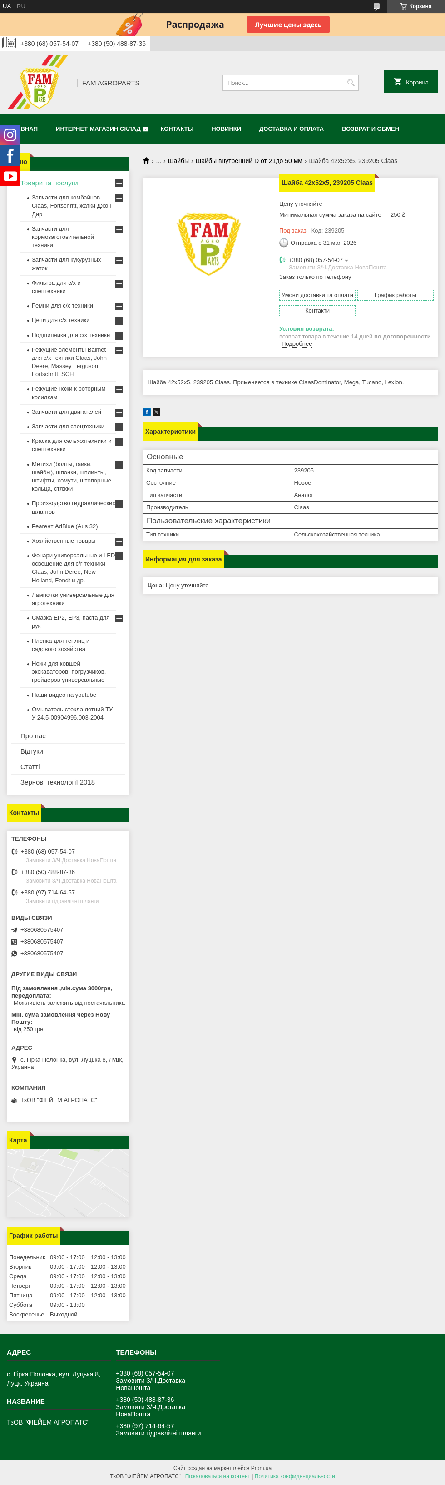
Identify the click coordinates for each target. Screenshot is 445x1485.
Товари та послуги (49, 183)
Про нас (33, 736)
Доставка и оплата (291, 128)
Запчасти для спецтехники (68, 426)
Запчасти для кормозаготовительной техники (63, 236)
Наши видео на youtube (64, 694)
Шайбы (178, 160)
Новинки (226, 128)
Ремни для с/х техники (62, 305)
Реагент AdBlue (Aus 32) (65, 526)
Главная (23, 128)
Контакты (176, 128)
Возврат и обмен (370, 128)
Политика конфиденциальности (295, 1476)
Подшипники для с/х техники (71, 335)
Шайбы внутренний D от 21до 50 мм (249, 160)
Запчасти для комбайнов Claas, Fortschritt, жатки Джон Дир (72, 205)
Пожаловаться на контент (217, 1476)
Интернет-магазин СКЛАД (98, 128)
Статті (30, 766)
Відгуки (31, 751)
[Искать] (351, 83)
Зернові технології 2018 (57, 782)
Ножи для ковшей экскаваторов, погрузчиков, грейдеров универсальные (69, 671)
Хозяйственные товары (63, 540)
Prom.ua (261, 1468)
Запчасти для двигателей (66, 411)
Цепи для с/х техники (60, 320)
